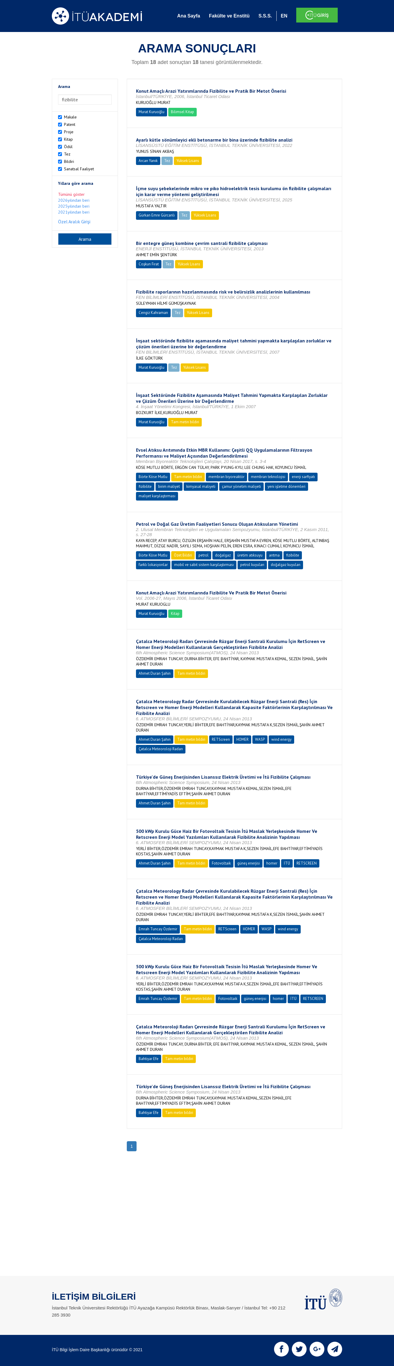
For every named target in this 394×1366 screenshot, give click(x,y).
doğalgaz (223, 555)
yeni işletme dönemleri (286, 486)
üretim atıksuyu (249, 555)
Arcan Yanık (148, 160)
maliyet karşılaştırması (157, 495)
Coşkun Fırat (149, 264)
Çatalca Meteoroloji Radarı (161, 748)
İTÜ (287, 863)
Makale (70, 117)
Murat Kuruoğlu (151, 111)
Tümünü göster (71, 194)
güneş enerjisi (248, 863)
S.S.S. (265, 15)
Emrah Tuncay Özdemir (158, 928)
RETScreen (221, 739)
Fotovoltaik (221, 863)
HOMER (242, 739)
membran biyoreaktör (226, 476)
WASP (260, 739)
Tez (67, 154)
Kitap (68, 139)
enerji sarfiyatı (303, 476)
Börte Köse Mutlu (153, 476)
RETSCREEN (307, 863)
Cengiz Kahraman (153, 312)
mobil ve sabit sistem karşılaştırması (204, 564)
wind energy (281, 739)
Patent (69, 124)
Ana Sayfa (188, 15)
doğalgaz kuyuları (285, 564)
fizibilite (145, 486)
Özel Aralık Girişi (74, 222)
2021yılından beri (73, 212)
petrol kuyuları (252, 564)
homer (271, 863)
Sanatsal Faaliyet (79, 168)
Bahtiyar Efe (148, 1058)
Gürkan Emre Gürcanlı (157, 215)
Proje (68, 131)
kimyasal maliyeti (200, 486)
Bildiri (69, 161)
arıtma (274, 555)
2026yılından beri (73, 200)
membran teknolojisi (268, 476)
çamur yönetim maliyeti (241, 486)
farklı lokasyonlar (153, 564)
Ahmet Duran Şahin (155, 673)
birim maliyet (169, 486)
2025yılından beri (73, 206)
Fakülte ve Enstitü (229, 15)
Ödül (68, 146)
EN (284, 15)
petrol (203, 555)
